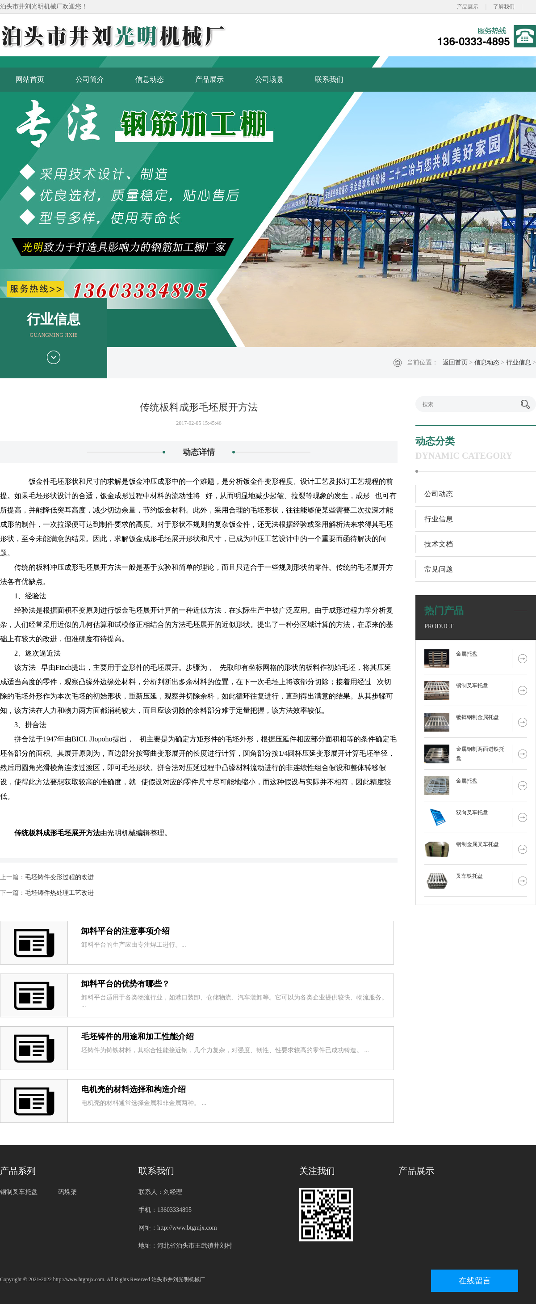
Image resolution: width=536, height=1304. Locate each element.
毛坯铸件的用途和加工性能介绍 (137, 1036)
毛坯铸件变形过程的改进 (59, 877)
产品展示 (467, 7)
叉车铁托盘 (469, 876)
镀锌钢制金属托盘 (477, 717)
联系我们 (329, 79)
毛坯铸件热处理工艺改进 (59, 892)
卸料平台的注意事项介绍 (125, 931)
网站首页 (30, 79)
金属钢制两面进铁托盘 (480, 754)
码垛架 (67, 1192)
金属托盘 (466, 654)
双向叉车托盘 (472, 812)
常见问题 (438, 569)
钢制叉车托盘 (472, 685)
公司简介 (89, 79)
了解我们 (504, 7)
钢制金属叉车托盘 (477, 844)
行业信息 (518, 362)
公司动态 (438, 494)
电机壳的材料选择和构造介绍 (133, 1089)
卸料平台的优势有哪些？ (125, 983)
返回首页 (455, 362)
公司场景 (269, 79)
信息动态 (149, 79)
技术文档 (438, 544)
